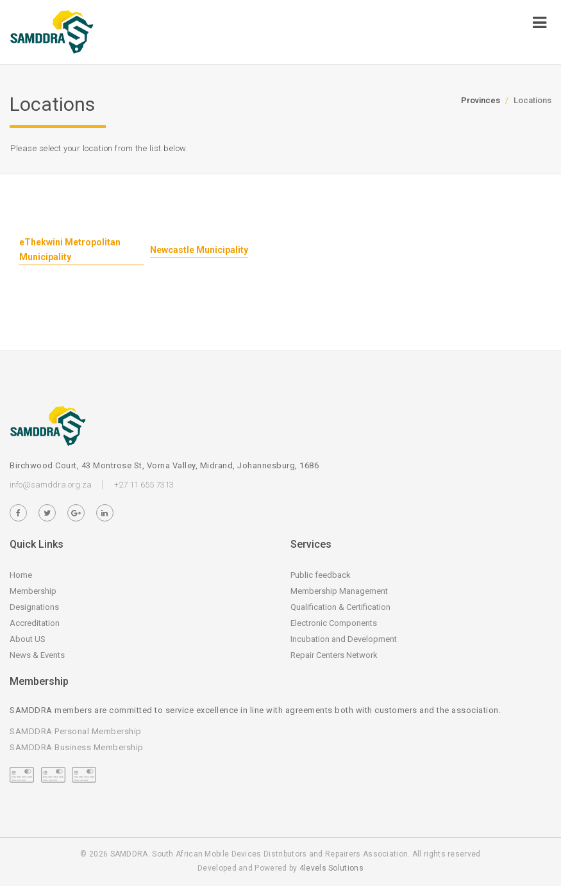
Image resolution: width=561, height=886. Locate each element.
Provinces (480, 100)
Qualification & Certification (340, 607)
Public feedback (320, 575)
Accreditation (35, 623)
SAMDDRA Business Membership (77, 747)
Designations (34, 607)
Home (21, 575)
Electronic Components (333, 623)
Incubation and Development (343, 639)
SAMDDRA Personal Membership (76, 731)
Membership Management (339, 591)
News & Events (37, 655)
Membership (33, 591)
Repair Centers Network (334, 655)
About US (28, 639)
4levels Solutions (331, 868)
